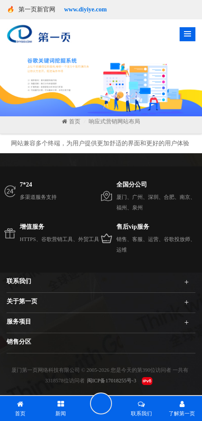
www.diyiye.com (85, 9)
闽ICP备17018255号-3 (112, 381)
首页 (71, 121)
